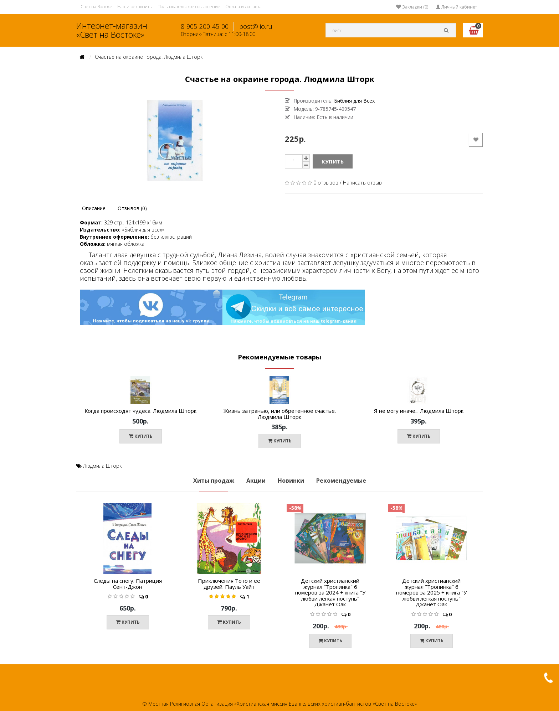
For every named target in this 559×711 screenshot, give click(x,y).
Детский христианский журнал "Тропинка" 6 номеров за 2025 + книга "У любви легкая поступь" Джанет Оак (431, 592)
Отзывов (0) (132, 208)
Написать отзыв (362, 182)
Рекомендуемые (341, 480)
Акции (256, 480)
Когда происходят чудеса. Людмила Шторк (140, 410)
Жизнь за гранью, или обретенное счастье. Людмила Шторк (280, 413)
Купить (333, 161)
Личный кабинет (456, 7)
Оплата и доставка (243, 7)
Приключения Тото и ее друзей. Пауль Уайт (229, 583)
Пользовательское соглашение (189, 7)
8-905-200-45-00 (205, 26)
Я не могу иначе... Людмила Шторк (418, 410)
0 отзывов (325, 182)
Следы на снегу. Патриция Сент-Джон (128, 583)
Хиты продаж (213, 480)
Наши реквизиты (135, 7)
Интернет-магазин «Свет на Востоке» (111, 30)
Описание (94, 208)
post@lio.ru (255, 26)
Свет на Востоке (96, 7)
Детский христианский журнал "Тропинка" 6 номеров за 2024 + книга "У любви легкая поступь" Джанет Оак (330, 592)
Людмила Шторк (102, 465)
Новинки (291, 480)
